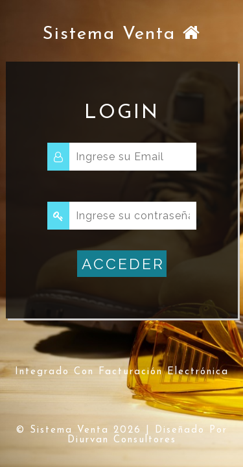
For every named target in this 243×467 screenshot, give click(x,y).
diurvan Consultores (121, 440)
